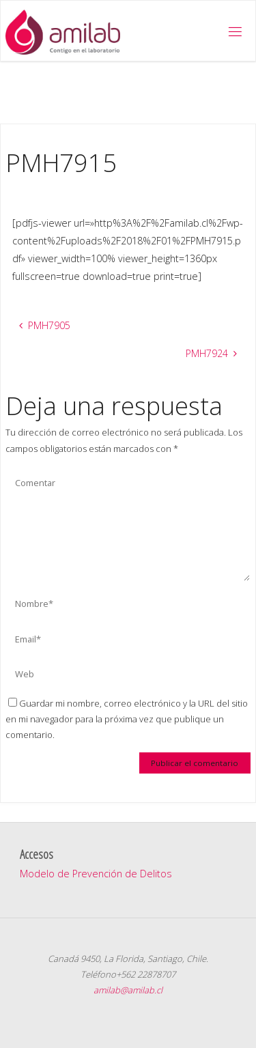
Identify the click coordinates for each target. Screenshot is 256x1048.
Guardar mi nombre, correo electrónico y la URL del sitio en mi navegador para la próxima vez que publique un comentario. (126, 719)
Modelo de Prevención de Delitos (96, 873)
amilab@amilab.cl (128, 990)
